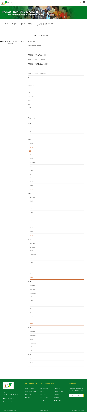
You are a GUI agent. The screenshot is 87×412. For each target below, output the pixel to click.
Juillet (31, 170)
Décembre (33, 243)
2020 (29, 193)
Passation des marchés (19, 14)
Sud (29, 104)
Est (28, 81)
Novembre (33, 155)
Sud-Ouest (30, 108)
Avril (31, 135)
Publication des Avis (33, 41)
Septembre (33, 162)
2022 (29, 139)
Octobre (32, 159)
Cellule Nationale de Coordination (37, 59)
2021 (29, 151)
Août (31, 128)
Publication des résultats (34, 45)
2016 (29, 355)
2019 (29, 239)
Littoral (29, 89)
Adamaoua (31, 70)
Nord (29, 93)
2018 (29, 282)
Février (32, 143)
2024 (29, 124)
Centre (29, 77)
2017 (29, 328)
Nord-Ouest (31, 96)
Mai (31, 131)
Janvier (31, 147)
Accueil (9, 14)
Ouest (29, 100)
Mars (31, 181)
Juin (31, 174)
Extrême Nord (31, 85)
